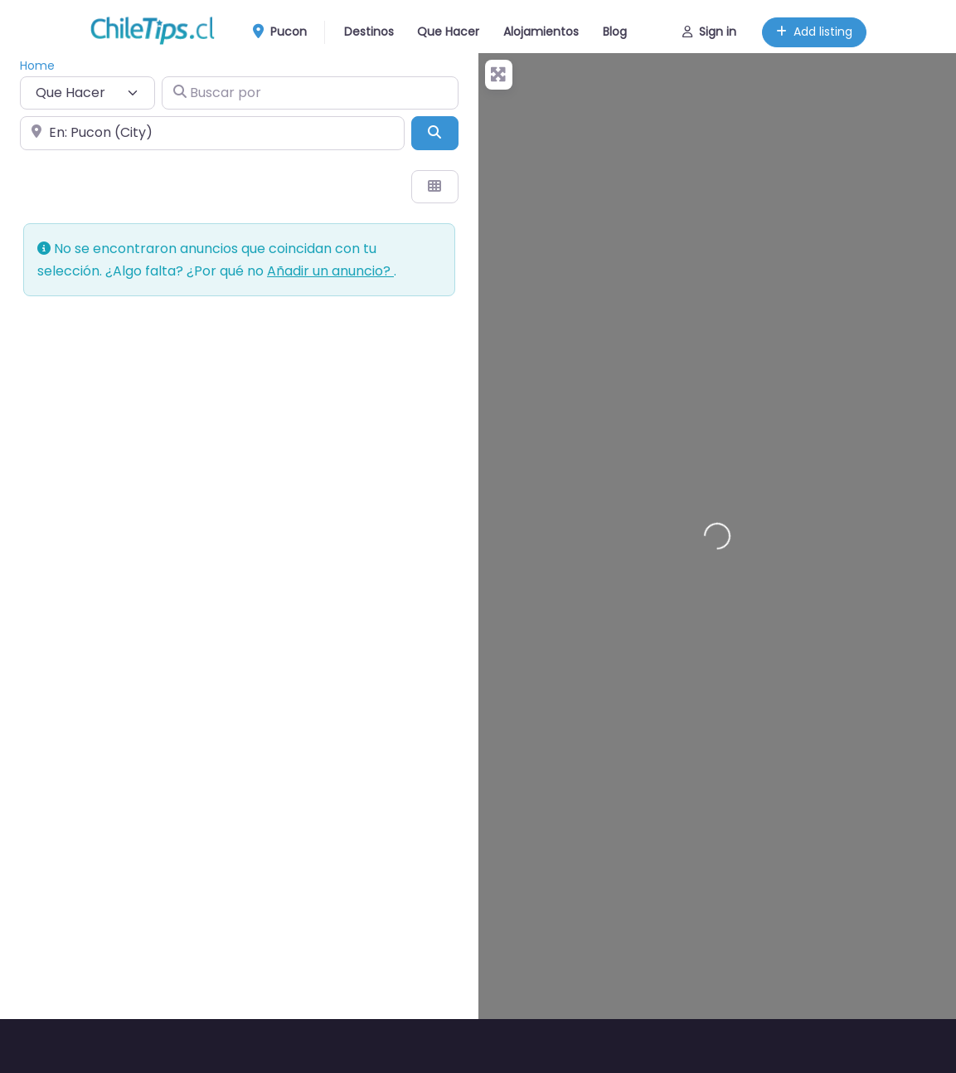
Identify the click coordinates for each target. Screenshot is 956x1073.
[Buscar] (434, 132)
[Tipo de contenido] (87, 93)
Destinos (369, 31)
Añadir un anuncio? (330, 270)
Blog (615, 31)
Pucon (285, 32)
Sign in (709, 31)
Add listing (814, 31)
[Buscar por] (310, 93)
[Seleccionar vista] (434, 186)
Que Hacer (448, 31)
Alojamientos (541, 31)
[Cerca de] (212, 132)
